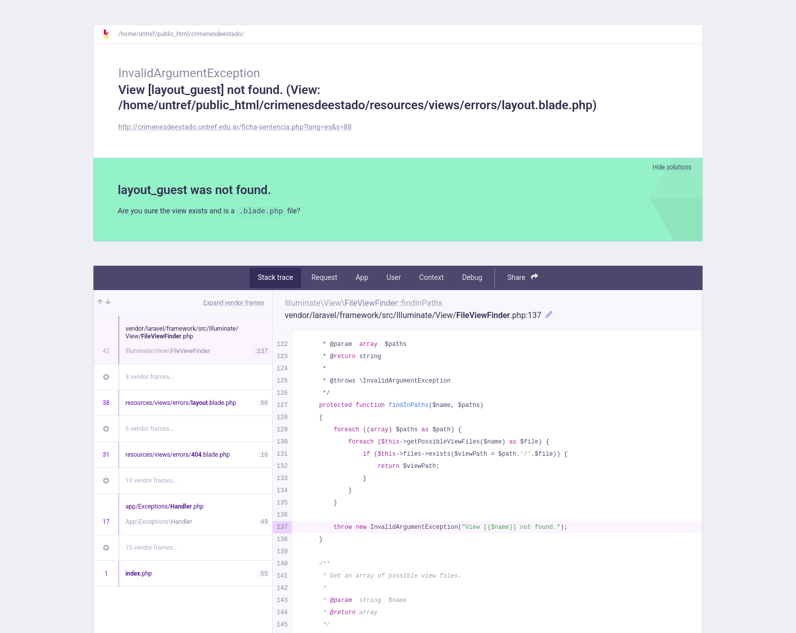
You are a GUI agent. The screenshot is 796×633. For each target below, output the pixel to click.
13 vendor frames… (151, 481)
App (361, 279)
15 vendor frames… (151, 548)
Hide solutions (671, 167)
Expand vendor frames (234, 303)
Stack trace (275, 279)
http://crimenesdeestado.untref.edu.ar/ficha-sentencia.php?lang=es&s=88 (235, 127)
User (393, 279)
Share (522, 278)
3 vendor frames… (149, 378)
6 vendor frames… (149, 429)
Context (431, 279)
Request (324, 279)
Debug (472, 279)
